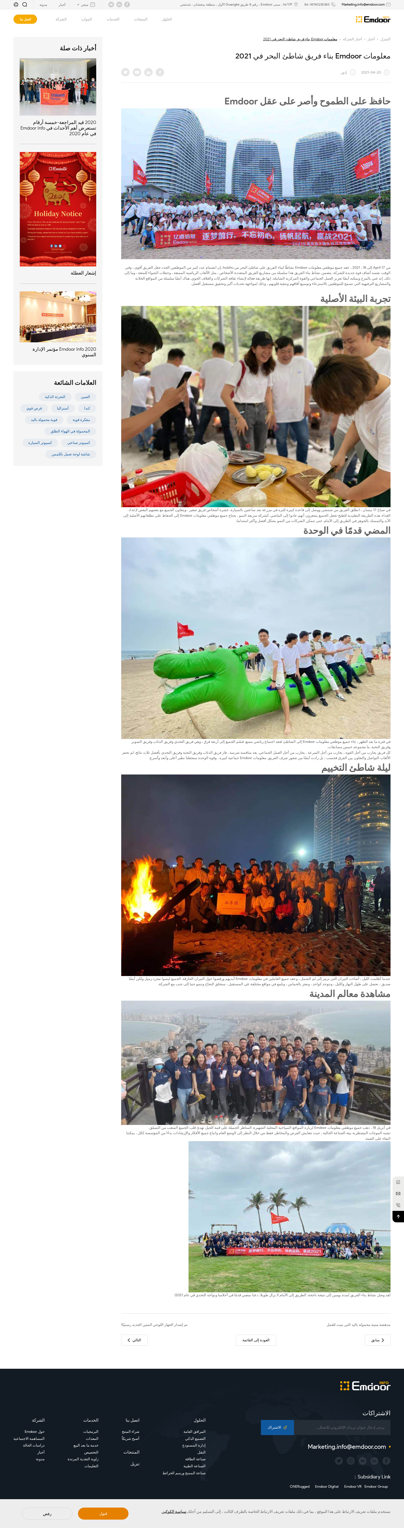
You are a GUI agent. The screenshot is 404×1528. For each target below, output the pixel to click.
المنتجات (138, 19)
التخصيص (91, 1452)
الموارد (83, 19)
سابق (377, 1340)
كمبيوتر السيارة (40, 443)
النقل (202, 1452)
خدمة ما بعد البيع (86, 1445)
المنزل (385, 39)
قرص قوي (34, 408)
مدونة (40, 1459)
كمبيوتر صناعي (78, 443)
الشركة (58, 19)
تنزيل (134, 1463)
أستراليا (63, 408)
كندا (87, 408)
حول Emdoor (35, 1431)
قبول (103, 1513)
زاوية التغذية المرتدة (83, 1459)
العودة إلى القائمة (256, 1340)
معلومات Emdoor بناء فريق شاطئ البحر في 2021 (300, 39)
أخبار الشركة (352, 39)
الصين (85, 397)
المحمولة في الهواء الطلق (70, 431)
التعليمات (91, 1466)
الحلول (163, 19)
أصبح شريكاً (130, 1438)
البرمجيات (90, 1431)
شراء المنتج (130, 1431)
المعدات (92, 1438)
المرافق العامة (194, 1431)
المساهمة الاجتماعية (29, 1438)
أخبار (371, 39)
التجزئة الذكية (55, 397)
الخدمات (110, 19)
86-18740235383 (316, 4)
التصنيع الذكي (195, 1438)
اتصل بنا (25, 19)
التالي (134, 1340)
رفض (47, 1514)
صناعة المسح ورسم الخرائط (184, 1473)
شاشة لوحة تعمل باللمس (71, 454)
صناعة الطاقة (195, 1459)
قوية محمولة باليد (44, 420)
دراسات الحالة (34, 1445)
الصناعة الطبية (194, 1466)
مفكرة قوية (81, 420)
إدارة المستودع (194, 1445)
